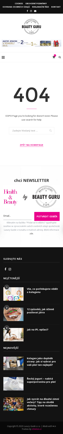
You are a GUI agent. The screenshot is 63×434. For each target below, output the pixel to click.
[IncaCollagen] (31, 41)
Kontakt (56, 7)
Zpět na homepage (31, 145)
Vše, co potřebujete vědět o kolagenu (42, 290)
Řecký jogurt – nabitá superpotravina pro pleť (41, 380)
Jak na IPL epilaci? (37, 329)
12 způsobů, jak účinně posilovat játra (40, 311)
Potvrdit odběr (47, 216)
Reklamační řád (40, 7)
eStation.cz (36, 429)
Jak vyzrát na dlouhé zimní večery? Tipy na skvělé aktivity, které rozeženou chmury (43, 403)
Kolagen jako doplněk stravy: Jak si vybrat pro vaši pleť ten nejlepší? (41, 361)
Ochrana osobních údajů (16, 7)
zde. (32, 233)
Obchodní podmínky (36, 3)
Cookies (19, 3)
